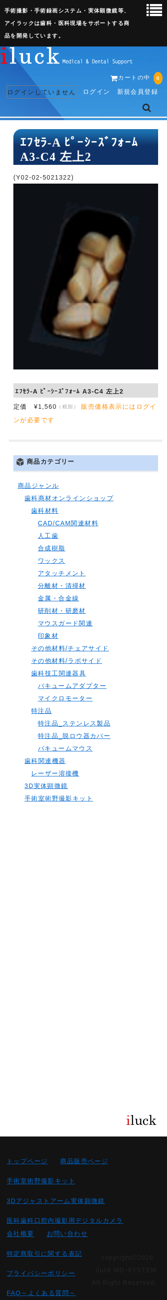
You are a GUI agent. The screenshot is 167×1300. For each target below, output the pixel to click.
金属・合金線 (58, 598)
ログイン (96, 91)
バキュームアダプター (72, 685)
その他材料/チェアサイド (70, 648)
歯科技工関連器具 (58, 673)
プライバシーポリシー (41, 1273)
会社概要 (20, 1233)
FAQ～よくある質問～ (41, 1292)
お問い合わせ (67, 1233)
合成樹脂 (51, 548)
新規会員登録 (137, 91)
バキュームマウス (65, 748)
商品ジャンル (38, 485)
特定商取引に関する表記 (44, 1253)
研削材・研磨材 (62, 610)
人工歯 (48, 535)
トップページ (27, 1161)
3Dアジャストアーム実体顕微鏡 (56, 1200)
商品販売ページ (84, 1161)
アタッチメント (62, 573)
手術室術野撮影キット (58, 798)
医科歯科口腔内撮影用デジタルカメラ (65, 1220)
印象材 (48, 635)
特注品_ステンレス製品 (74, 723)
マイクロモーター (65, 698)
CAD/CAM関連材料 (68, 523)
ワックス (51, 560)
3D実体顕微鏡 (46, 785)
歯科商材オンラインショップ (69, 498)
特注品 (41, 710)
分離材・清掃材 (62, 585)
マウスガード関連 (65, 623)
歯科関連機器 (44, 760)
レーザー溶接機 (55, 773)
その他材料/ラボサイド (66, 660)
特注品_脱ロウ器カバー (74, 735)
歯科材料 (45, 510)
